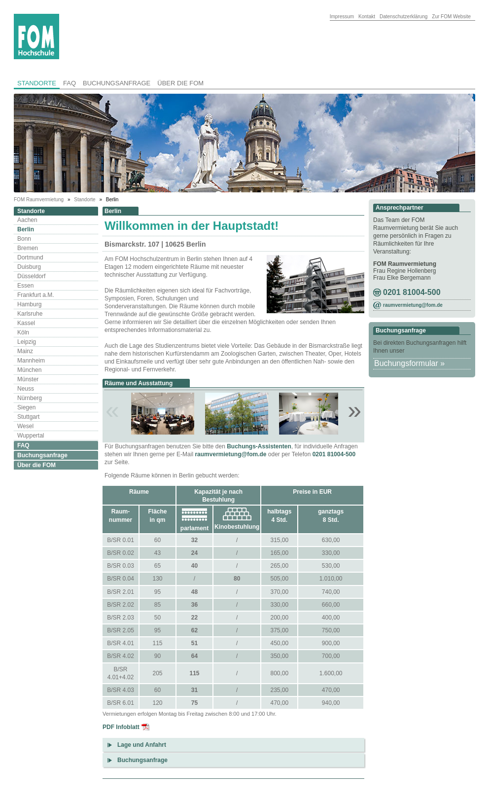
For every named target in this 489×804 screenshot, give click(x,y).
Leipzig (26, 341)
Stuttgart (28, 416)
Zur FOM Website (451, 16)
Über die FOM (180, 83)
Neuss (25, 388)
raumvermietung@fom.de (230, 454)
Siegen (26, 407)
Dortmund (30, 257)
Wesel (25, 426)
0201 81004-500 (334, 454)
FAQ (69, 83)
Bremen (27, 248)
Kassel (26, 323)
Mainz (25, 351)
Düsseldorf (31, 276)
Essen (25, 285)
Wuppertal (30, 435)
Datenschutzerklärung (403, 16)
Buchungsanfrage (116, 83)
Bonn (24, 238)
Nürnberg (29, 398)
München (29, 369)
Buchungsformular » (409, 363)
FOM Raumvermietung (39, 199)
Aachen (27, 220)
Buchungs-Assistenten (259, 446)
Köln (23, 332)
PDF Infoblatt (121, 727)
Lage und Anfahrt (141, 744)
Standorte (36, 83)
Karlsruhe (29, 313)
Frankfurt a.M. (35, 295)
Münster (27, 379)
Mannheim (31, 360)
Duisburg (29, 266)
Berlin (25, 229)
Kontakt (366, 16)
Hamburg (29, 304)
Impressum (342, 16)
